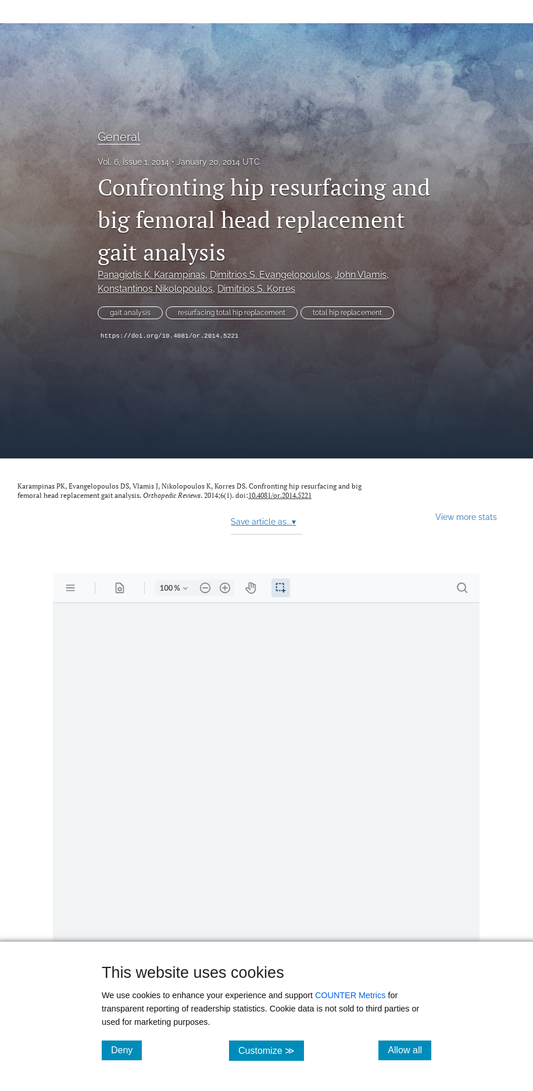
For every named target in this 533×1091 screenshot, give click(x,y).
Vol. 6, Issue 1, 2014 (133, 162)
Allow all (409, 1050)
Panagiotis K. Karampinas (151, 274)
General (119, 137)
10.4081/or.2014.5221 (280, 495)
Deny (126, 1050)
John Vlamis (361, 274)
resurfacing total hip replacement (231, 313)
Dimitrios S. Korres (256, 288)
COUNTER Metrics (350, 995)
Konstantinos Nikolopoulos (155, 288)
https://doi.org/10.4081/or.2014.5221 (170, 336)
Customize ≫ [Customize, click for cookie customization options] (271, 1050)
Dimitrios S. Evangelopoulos (270, 274)
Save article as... (263, 521)
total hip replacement (347, 313)
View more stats (466, 517)
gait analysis (130, 313)
